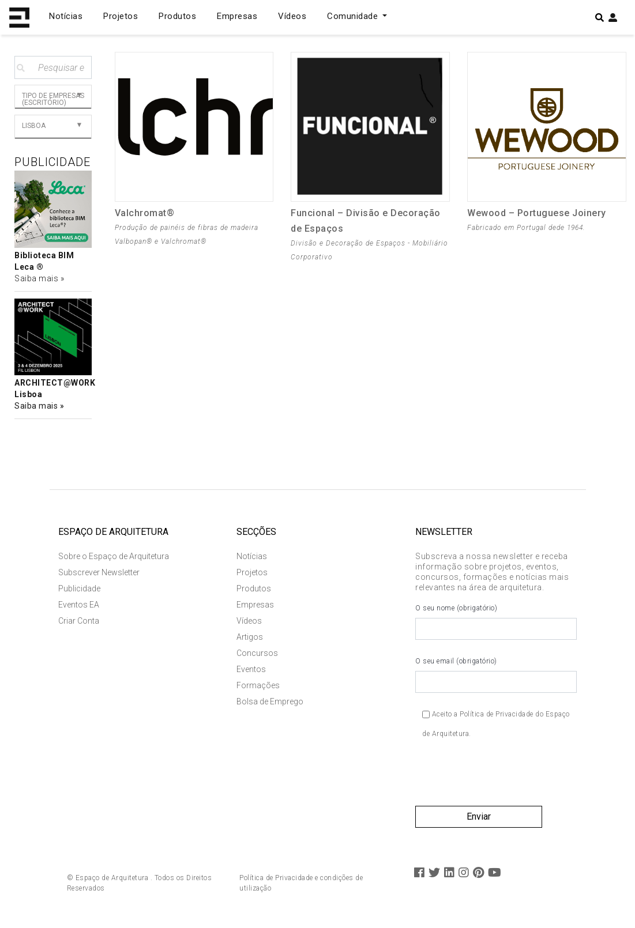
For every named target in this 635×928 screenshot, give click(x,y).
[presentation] (503, 777)
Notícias (65, 16)
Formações (258, 685)
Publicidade (79, 588)
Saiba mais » (39, 278)
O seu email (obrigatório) (496, 675)
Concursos (257, 653)
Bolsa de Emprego (269, 701)
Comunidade (354, 16)
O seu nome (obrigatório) (496, 622)
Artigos (249, 637)
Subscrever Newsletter (99, 572)
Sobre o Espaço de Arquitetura (113, 556)
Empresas (237, 16)
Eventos (251, 669)
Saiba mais (37, 405)
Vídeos (292, 16)
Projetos (120, 16)
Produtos (177, 16)
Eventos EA (78, 604)
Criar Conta (78, 620)
